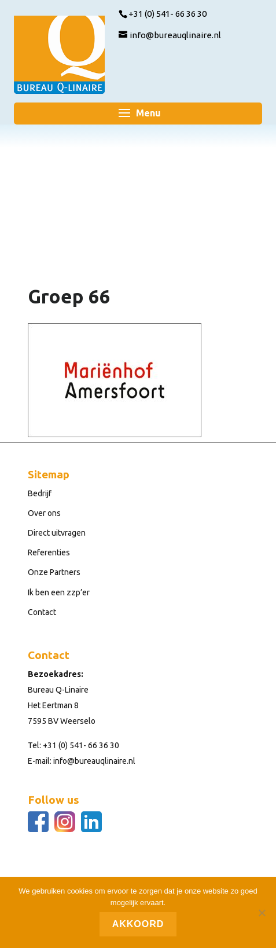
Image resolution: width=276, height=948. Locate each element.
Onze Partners (54, 572)
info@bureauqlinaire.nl (94, 761)
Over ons (44, 513)
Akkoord (138, 924)
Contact (42, 612)
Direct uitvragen (57, 532)
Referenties (49, 552)
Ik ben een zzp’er (59, 592)
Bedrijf (39, 493)
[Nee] (261, 912)
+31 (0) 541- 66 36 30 (81, 745)
